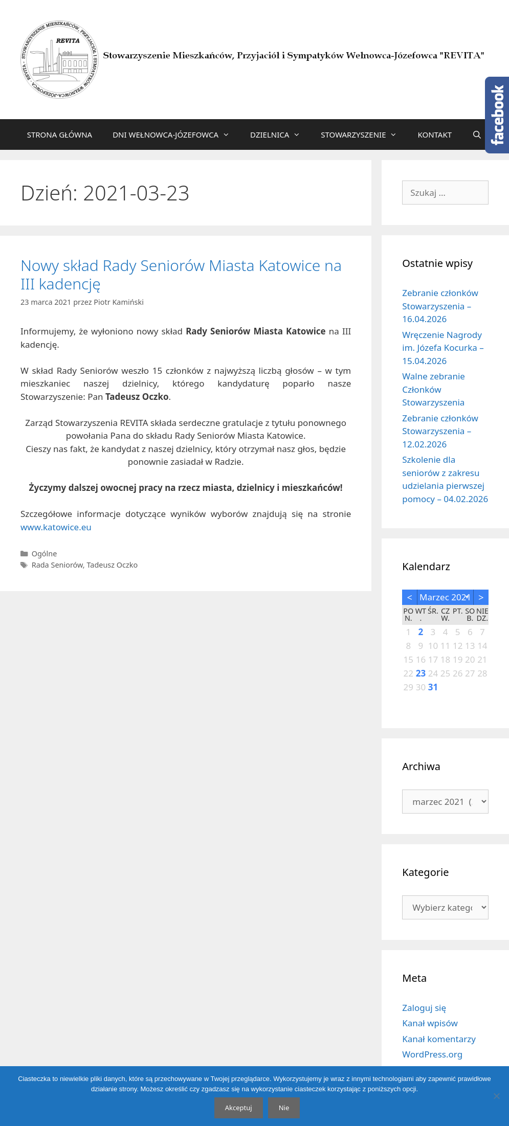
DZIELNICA (280, 134)
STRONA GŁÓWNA (60, 134)
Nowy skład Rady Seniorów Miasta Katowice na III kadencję (181, 274)
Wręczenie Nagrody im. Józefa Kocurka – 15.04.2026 (442, 348)
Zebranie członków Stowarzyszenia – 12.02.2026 (440, 431)
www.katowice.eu (56, 527)
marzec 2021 (445, 597)
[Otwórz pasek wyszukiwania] (477, 134)
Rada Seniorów (57, 565)
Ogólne (44, 553)
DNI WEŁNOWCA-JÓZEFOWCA (176, 134)
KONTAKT (434, 134)
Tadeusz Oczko (112, 565)
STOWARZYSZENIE (364, 134)
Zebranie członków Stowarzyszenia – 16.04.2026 (440, 306)
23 (421, 673)
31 (433, 687)
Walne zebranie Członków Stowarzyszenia (433, 389)
